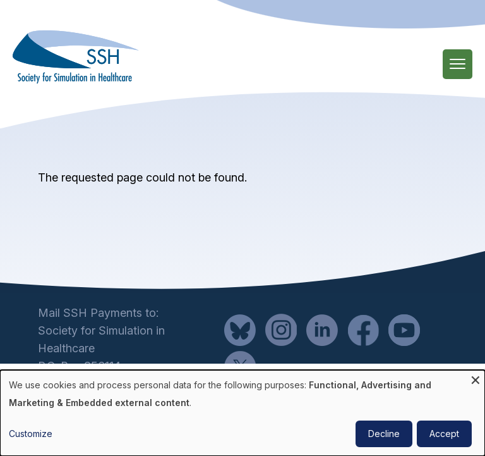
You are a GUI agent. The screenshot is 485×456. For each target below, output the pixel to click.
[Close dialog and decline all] (475, 378)
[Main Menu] (457, 64)
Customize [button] (30, 433)
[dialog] (242, 413)
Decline (384, 433)
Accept (444, 433)
